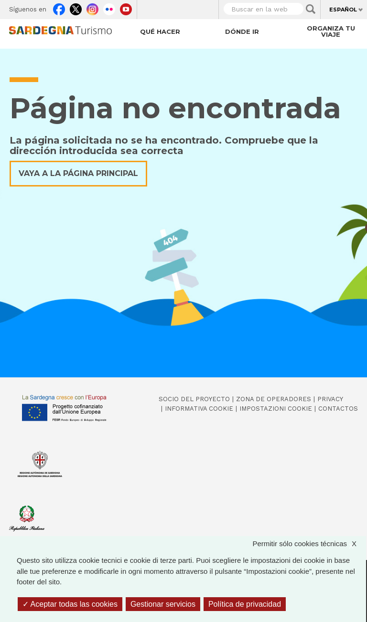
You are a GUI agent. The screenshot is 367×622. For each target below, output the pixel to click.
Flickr (109, 7)
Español (343, 9)
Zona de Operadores (273, 399)
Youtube (126, 7)
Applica (310, 9)
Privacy (330, 399)
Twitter (76, 7)
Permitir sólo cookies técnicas (309, 544)
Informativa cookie (199, 408)
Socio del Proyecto (194, 399)
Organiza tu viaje (331, 31)
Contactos (338, 408)
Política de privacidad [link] (244, 604)
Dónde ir (242, 31)
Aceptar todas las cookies (70, 604)
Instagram (92, 7)
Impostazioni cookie (275, 408)
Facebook (59, 7)
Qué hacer (160, 31)
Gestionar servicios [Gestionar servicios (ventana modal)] (162, 604)
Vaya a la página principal (78, 173)
